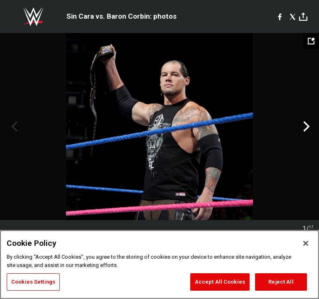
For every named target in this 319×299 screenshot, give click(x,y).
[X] (292, 16)
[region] (159, 264)
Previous (13, 126)
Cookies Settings (33, 282)
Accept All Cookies (220, 282)
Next (305, 126)
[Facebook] (279, 16)
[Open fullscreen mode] (311, 41)
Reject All (280, 282)
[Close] (306, 243)
